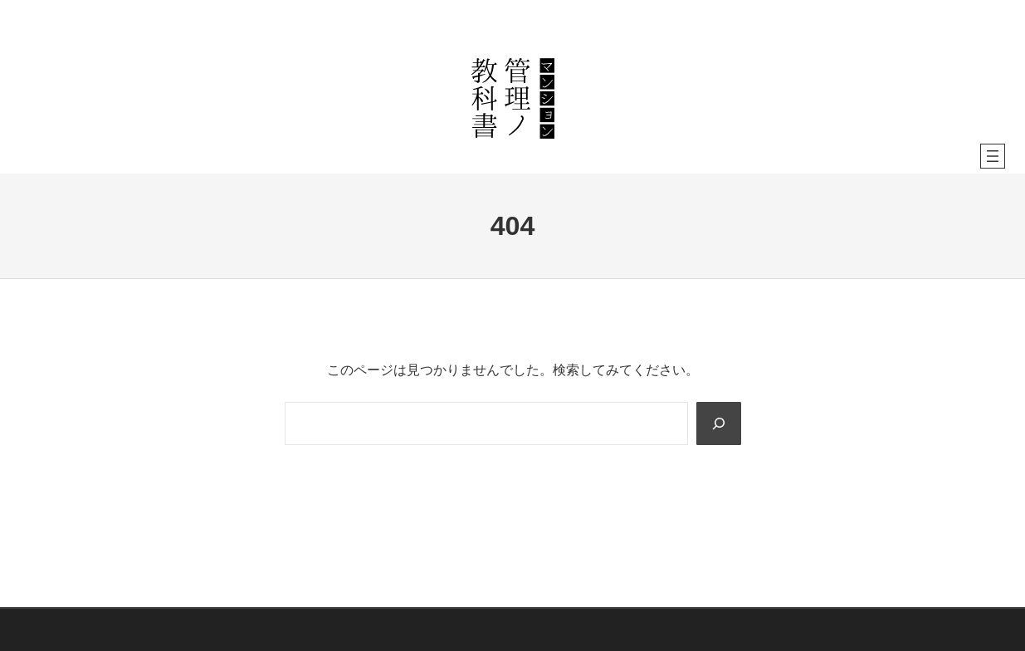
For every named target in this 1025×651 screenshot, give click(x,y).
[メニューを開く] (992, 156)
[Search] (718, 423)
